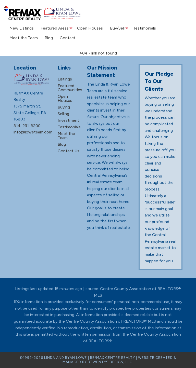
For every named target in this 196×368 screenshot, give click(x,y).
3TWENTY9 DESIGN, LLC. (110, 362)
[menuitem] (21, 28)
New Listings (21, 28)
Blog (47, 37)
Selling (63, 113)
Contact (64, 37)
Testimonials (142, 28)
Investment (68, 120)
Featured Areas (53, 28)
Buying (64, 107)
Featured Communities (70, 87)
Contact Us (68, 150)
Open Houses (89, 28)
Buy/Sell (114, 28)
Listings (65, 79)
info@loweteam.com (33, 132)
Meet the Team (23, 37)
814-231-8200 (27, 125)
